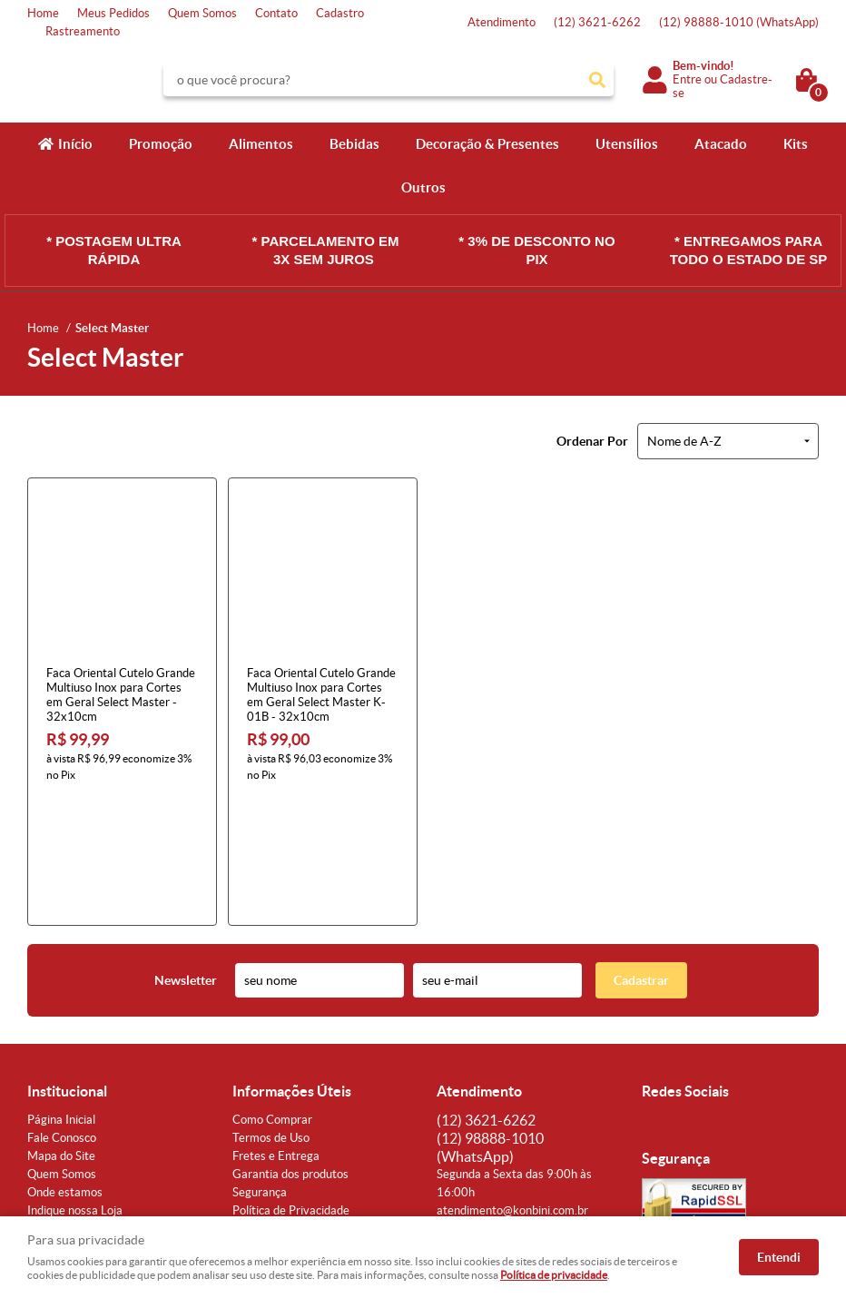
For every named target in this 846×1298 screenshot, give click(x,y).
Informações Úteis (291, 967)
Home (43, 13)
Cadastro (340, 13)
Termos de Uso (271, 1014)
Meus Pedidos (113, 13)
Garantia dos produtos (290, 1050)
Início (75, 144)
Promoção (160, 144)
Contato (276, 13)
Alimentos (261, 144)
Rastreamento (82, 31)
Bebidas (354, 144)
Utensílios (626, 144)
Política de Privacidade (290, 1087)
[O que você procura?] (597, 80)
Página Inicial (61, 996)
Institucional (67, 967)
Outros (423, 187)
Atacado (720, 144)
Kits (795, 144)
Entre (687, 79)
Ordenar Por (592, 441)
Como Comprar (272, 996)
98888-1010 (739, 22)
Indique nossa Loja (75, 1087)
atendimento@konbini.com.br (512, 1087)
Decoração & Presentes (487, 144)
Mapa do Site (61, 1032)
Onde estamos (65, 1069)
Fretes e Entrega (276, 1032)
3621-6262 (597, 22)
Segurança (259, 1069)
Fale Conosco (61, 1014)
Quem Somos (202, 13)
